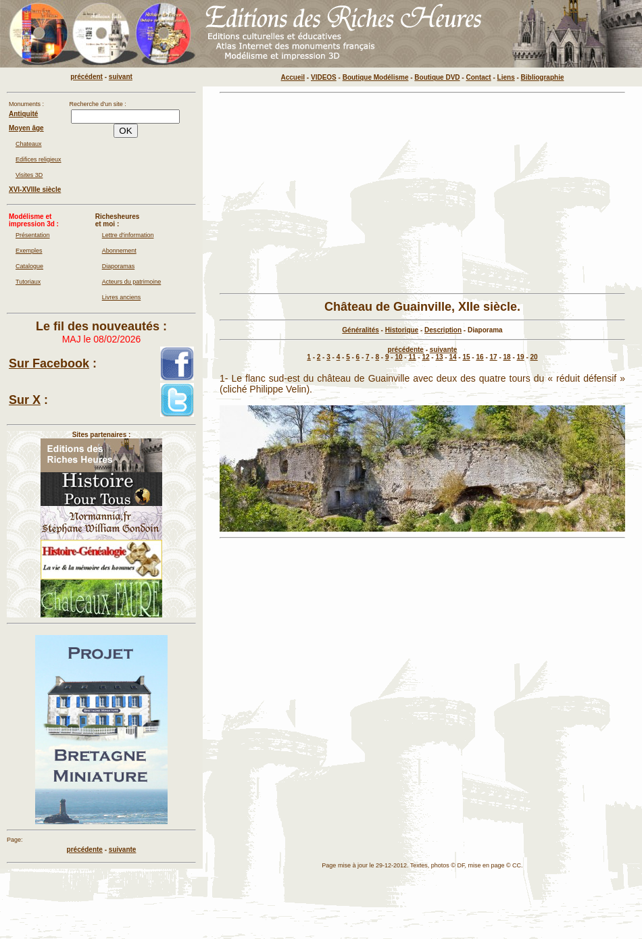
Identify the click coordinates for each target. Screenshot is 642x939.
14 (452, 357)
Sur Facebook (49, 363)
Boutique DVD (437, 77)
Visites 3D (29, 175)
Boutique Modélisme (376, 77)
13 (439, 357)
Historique (401, 330)
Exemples (29, 250)
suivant (120, 76)
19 (520, 357)
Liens (506, 77)
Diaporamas (118, 266)
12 (425, 357)
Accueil (293, 77)
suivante (444, 349)
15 (466, 357)
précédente (406, 349)
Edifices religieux (38, 159)
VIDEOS (324, 77)
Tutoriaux (28, 281)
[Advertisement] (422, 193)
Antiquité (23, 114)
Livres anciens (121, 297)
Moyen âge (26, 128)
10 (398, 357)
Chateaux (29, 144)
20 (534, 357)
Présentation (33, 235)
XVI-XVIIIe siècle (35, 189)
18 (507, 357)
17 (493, 357)
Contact (478, 77)
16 (479, 357)
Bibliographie (542, 77)
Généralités (360, 330)
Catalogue (29, 266)
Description (443, 330)
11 (412, 357)
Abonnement (119, 250)
